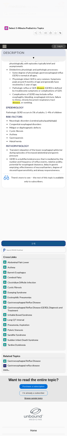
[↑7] (33, 200)
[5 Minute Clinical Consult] (33, 218)
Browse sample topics (33, 355)
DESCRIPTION (13, 9)
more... (6, 326)
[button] (59, 3)
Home (33, 387)
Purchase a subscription (34, 343)
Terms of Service (33, 407)
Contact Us (33, 393)
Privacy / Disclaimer (33, 400)
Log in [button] (33, 414)
